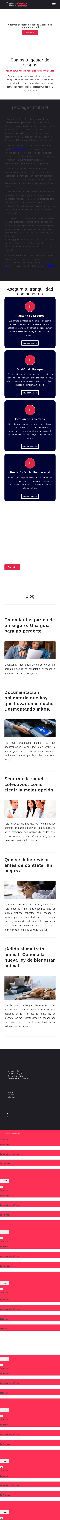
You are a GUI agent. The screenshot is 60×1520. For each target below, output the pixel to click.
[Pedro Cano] (24, 4)
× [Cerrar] (1, 1187)
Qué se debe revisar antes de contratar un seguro (28, 865)
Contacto (11, 1095)
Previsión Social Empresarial (18, 1078)
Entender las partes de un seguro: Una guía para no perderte (29, 625)
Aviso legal (11, 1097)
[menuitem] (52, 4)
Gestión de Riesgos (15, 1074)
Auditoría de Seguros (15, 1071)
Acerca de (11, 1092)
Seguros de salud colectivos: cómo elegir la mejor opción (28, 784)
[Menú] (52, 4)
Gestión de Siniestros (15, 1076)
